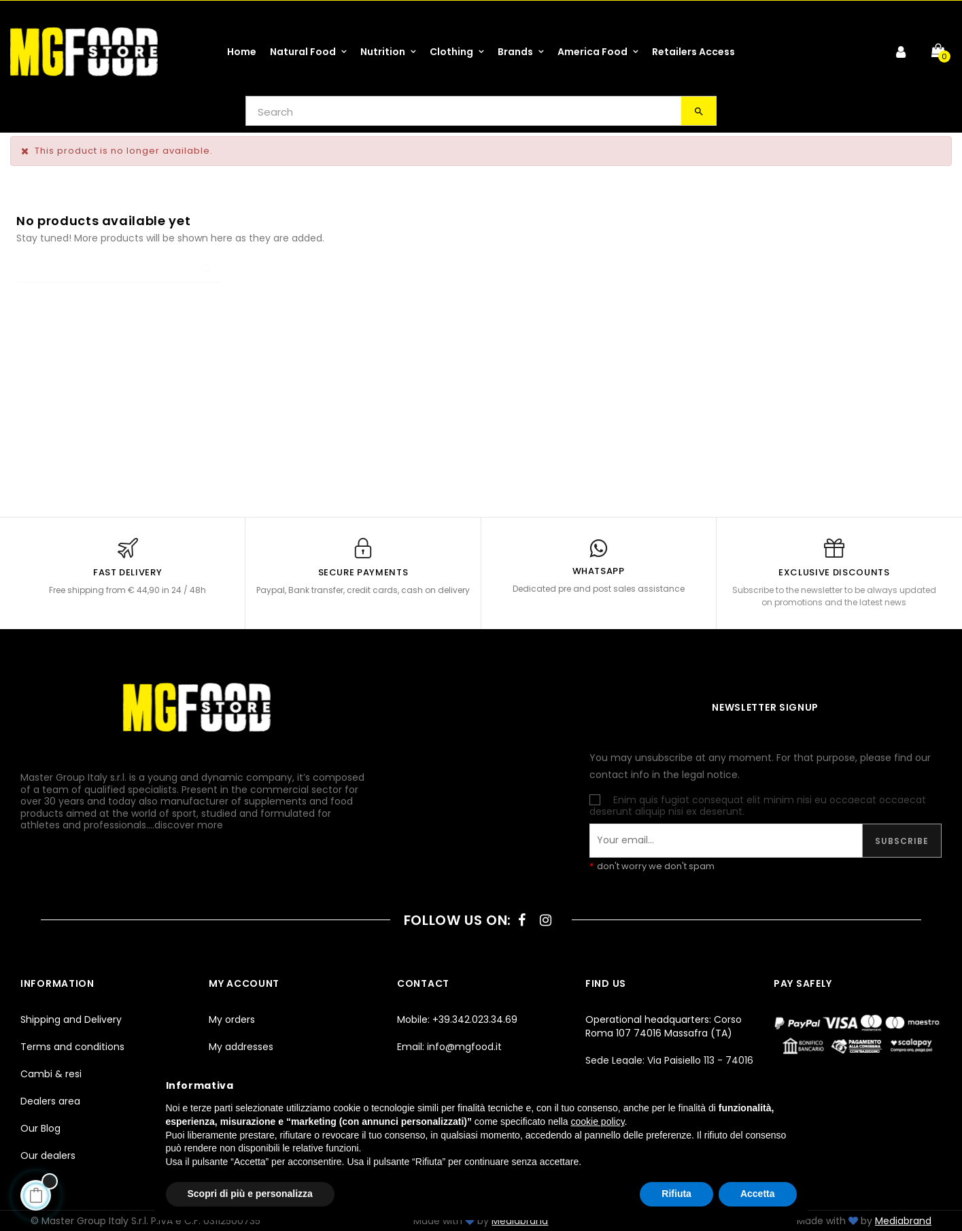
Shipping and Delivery (71, 1019)
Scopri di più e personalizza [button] (250, 1193)
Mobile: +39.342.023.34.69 (457, 1019)
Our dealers (47, 1155)
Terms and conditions (72, 1046)
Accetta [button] (757, 1193)
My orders (232, 1019)
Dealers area (50, 1101)
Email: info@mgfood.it (449, 1046)
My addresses (241, 1046)
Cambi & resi (51, 1074)
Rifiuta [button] (676, 1193)
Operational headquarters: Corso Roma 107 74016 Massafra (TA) (663, 1026)
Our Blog (40, 1128)
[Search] (118, 269)
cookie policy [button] (597, 1121)
